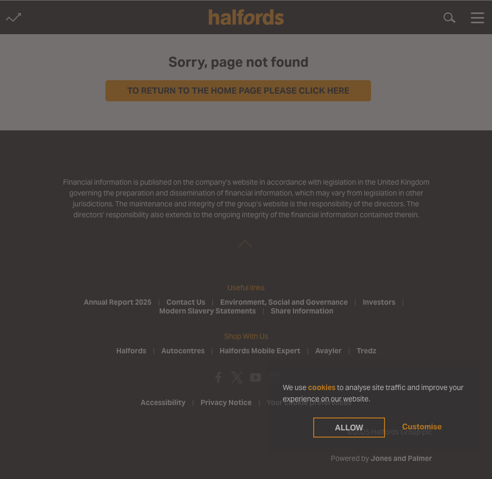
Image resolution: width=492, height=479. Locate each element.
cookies (321, 387)
